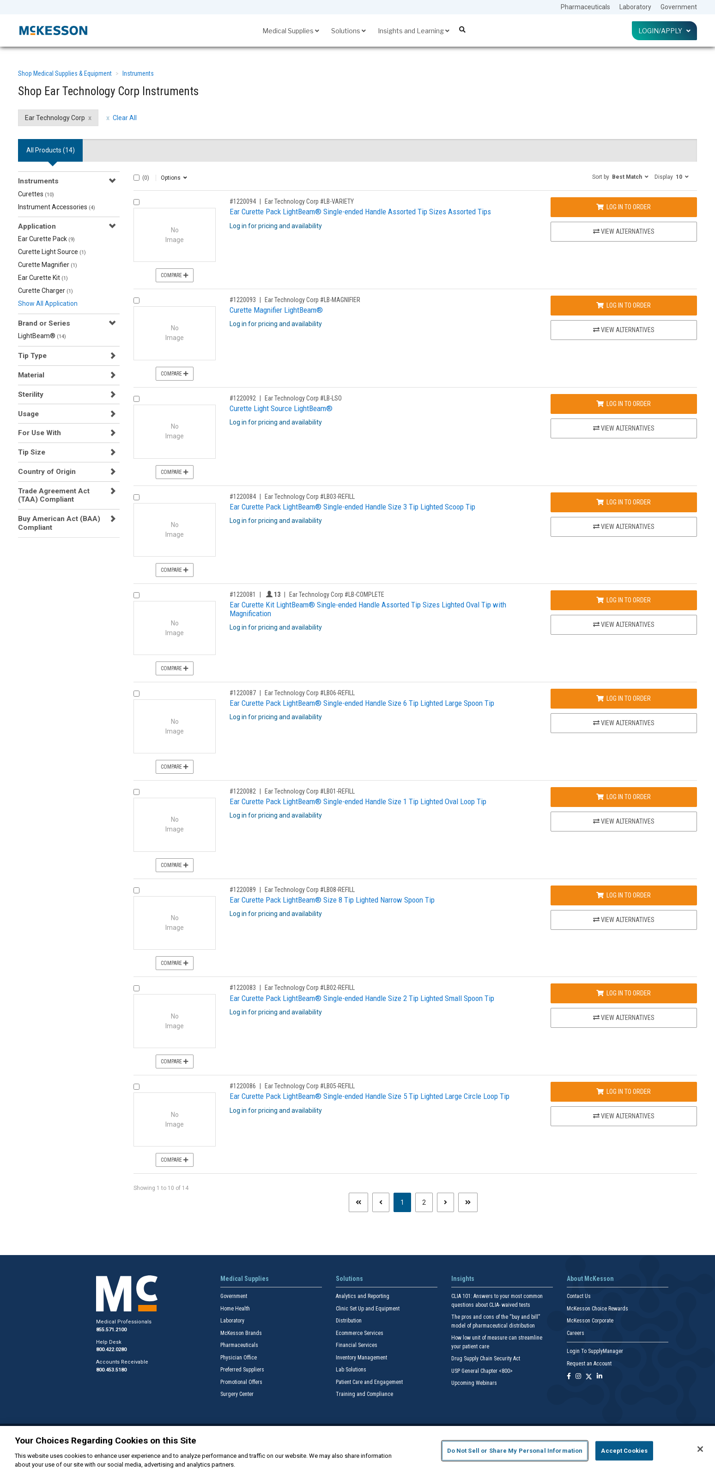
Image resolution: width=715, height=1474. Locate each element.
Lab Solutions (351, 1369)
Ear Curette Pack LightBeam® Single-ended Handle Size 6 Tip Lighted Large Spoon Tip (362, 703)
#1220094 (243, 201)
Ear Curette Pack (46, 239)
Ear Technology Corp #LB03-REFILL (310, 496)
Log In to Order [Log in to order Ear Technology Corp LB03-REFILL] (623, 502)
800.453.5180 (111, 1370)
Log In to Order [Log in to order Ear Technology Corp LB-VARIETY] (623, 207)
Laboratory (635, 7)
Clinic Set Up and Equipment (368, 1308)
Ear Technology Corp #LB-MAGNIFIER (312, 299)
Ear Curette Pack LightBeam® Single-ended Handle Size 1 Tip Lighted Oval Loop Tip (358, 801)
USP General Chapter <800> (482, 1371)
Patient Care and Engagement (369, 1382)
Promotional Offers (241, 1382)
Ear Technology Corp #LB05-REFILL (310, 1086)
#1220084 (243, 496)
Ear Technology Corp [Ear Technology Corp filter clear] (55, 117)
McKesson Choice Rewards (597, 1308)
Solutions (348, 31)
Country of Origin (47, 471)
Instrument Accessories (56, 207)
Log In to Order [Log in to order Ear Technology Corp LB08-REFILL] (623, 895)
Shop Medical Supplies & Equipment (65, 73)
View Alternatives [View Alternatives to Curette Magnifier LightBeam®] (623, 330)
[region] (357, 1450)
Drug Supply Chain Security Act (485, 1358)
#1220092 (243, 398)
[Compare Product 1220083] (136, 988)
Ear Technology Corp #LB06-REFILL (310, 693)
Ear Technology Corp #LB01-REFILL (310, 791)
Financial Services (356, 1345)
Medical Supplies (290, 31)
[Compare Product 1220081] (136, 595)
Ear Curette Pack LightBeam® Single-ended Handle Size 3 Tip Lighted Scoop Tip (352, 506)
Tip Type (32, 356)
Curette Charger (45, 290)
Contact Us (579, 1296)
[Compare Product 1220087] (136, 694)
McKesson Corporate (590, 1320)
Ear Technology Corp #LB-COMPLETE (336, 594)
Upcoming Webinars (474, 1383)
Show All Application (48, 303)
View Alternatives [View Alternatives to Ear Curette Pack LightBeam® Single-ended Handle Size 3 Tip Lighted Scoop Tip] (623, 526)
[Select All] (136, 178)
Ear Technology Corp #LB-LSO (303, 398)
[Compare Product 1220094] (136, 202)
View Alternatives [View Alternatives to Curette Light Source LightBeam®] (623, 428)
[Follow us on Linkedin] (599, 1376)
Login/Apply (664, 31)
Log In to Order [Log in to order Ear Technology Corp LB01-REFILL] (623, 797)
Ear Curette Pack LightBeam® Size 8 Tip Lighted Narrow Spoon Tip (332, 899)
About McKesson (590, 1278)
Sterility (30, 394)
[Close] (700, 1449)
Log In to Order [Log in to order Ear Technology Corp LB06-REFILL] (623, 698)
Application (37, 226)
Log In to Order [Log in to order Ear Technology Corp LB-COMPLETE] (623, 600)
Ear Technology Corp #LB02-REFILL (310, 987)
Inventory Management (361, 1357)
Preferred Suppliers (242, 1369)
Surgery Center (237, 1394)
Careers (575, 1333)
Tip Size (31, 452)
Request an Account (589, 1363)
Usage (28, 414)
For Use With (39, 433)
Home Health (235, 1308)
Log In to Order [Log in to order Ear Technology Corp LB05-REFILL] (623, 1091)
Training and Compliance (364, 1394)
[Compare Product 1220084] (136, 497)
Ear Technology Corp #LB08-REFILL (310, 889)
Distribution (349, 1320)
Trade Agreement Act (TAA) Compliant (54, 495)
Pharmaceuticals (585, 7)
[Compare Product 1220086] (136, 1087)
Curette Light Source (52, 251)
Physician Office (238, 1357)
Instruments (138, 73)
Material (31, 375)
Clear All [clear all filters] (125, 117)
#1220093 (243, 299)
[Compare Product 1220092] (136, 399)
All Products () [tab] (50, 150)
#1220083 (243, 987)
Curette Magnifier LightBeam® (276, 310)
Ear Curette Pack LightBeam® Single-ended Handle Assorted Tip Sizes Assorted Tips (360, 211)
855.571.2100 (111, 1330)
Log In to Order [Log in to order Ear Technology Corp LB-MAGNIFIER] (623, 305)
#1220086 (243, 1086)
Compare (174, 275)
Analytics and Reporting (362, 1296)
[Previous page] (380, 1202)
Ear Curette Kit (43, 277)
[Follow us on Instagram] (578, 1376)
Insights (462, 1278)
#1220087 (243, 693)
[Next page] (445, 1202)
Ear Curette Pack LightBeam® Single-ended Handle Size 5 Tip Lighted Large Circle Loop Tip (369, 1096)
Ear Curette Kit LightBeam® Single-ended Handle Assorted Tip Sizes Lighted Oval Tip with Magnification (368, 609)
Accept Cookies (624, 1450)
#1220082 (243, 791)
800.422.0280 (111, 1350)
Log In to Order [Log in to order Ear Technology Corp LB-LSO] (623, 403)
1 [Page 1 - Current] (405, 1201)
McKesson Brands (241, 1333)
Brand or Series (44, 323)
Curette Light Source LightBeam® (281, 408)
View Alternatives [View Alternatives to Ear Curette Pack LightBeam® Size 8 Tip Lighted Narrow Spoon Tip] (623, 919)
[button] (620, 176)
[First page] (358, 1202)
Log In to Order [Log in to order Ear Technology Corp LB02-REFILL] (623, 993)
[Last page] (468, 1202)
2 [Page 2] (424, 1202)
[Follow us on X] (589, 1376)
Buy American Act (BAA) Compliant (59, 523)
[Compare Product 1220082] (136, 792)
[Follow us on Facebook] (569, 1376)
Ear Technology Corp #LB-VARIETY (309, 201)
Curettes (36, 194)
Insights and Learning (413, 31)
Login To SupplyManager (595, 1351)
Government (678, 7)
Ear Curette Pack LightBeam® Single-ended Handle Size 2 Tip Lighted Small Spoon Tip (362, 998)
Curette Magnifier (47, 264)
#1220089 (243, 889)
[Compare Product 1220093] (136, 300)
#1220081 (243, 594)
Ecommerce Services (359, 1333)
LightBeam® (42, 336)
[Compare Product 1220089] (136, 890)
